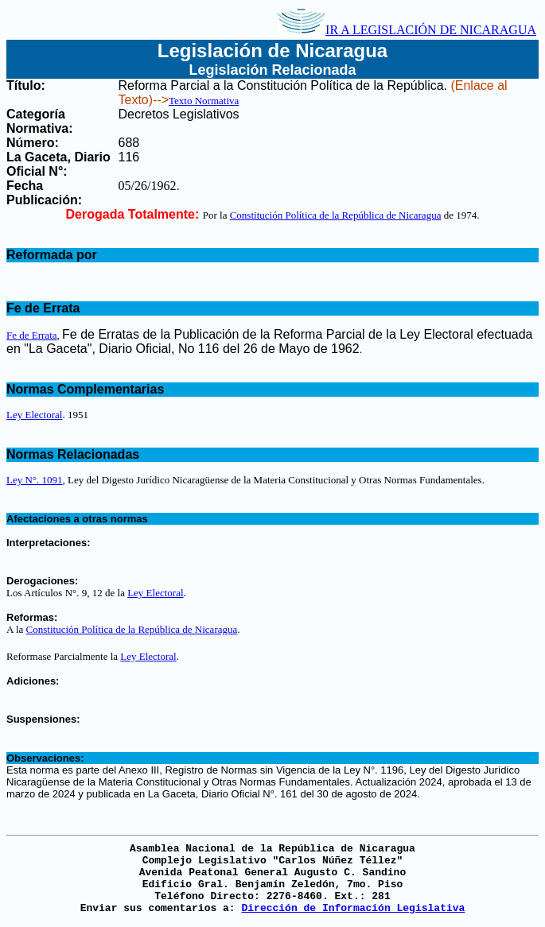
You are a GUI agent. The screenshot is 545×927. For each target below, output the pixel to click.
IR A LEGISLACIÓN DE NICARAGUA (406, 30)
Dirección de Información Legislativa (353, 908)
